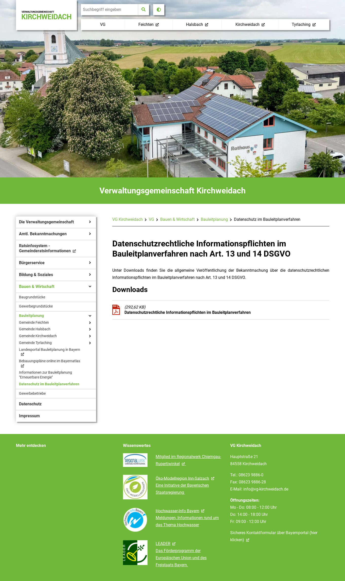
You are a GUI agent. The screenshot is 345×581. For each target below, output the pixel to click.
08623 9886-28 (252, 482)
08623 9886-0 (251, 475)
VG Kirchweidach (127, 219)
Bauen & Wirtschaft (177, 219)
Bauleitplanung (214, 219)
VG (151, 219)
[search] (109, 9)
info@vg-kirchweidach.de (265, 489)
